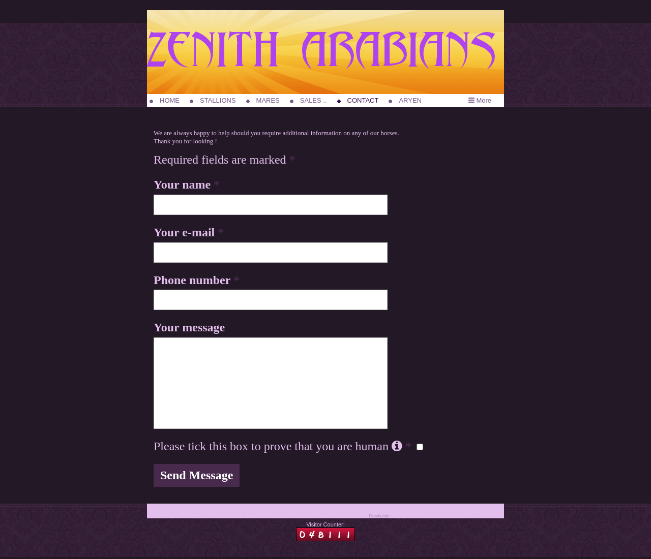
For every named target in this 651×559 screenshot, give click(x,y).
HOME (170, 100)
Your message (189, 327)
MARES (268, 100)
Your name (187, 184)
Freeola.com (379, 516)
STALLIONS (218, 100)
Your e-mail (189, 232)
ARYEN (410, 100)
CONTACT (363, 100)
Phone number (197, 280)
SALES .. (313, 100)
